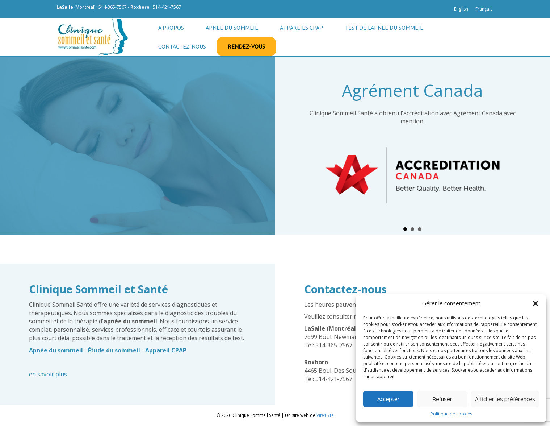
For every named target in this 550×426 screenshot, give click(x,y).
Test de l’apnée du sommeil (384, 27)
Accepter (388, 398)
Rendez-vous (246, 46)
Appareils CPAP (301, 27)
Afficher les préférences (505, 398)
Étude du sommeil (114, 350)
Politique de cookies (451, 414)
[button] (535, 303)
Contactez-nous (182, 46)
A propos (171, 27)
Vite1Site (325, 415)
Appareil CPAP (165, 350)
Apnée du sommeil (232, 27)
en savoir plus (48, 374)
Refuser (442, 398)
